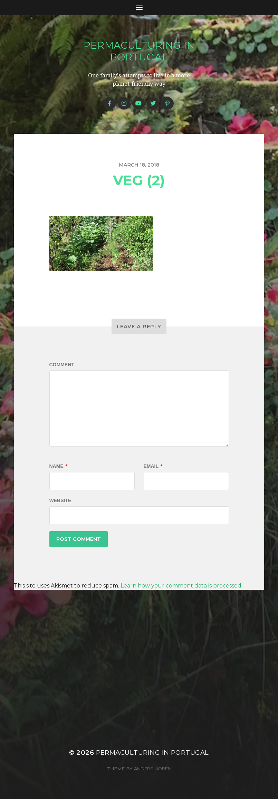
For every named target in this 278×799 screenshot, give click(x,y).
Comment (61, 364)
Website (60, 500)
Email (153, 466)
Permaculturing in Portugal (139, 51)
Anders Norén (152, 768)
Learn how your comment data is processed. (181, 585)
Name (58, 466)
